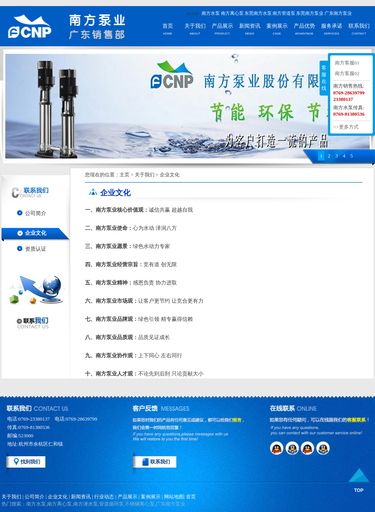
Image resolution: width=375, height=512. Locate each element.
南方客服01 (347, 63)
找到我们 (30, 462)
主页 (124, 174)
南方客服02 (347, 73)
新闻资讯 (249, 26)
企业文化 (35, 233)
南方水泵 (211, 13)
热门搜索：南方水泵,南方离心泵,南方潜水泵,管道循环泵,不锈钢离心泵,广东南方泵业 (93, 504)
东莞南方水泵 (258, 13)
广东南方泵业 (338, 13)
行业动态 (104, 496)
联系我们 (359, 26)
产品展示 (222, 26)
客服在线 (323, 78)
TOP (358, 490)
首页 (167, 26)
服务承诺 (331, 26)
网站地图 (174, 496)
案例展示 (277, 26)
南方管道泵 (284, 13)
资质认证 (35, 249)
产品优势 (304, 26)
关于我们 (195, 26)
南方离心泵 (232, 13)
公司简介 (35, 213)
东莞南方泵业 (309, 13)
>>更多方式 (346, 127)
